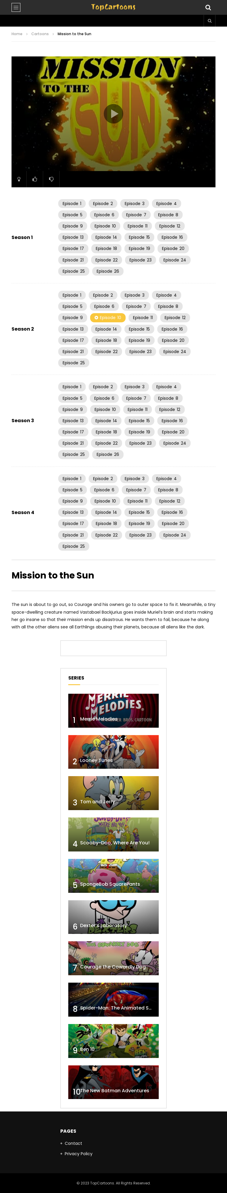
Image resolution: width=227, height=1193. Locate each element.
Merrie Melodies (99, 719)
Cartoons (40, 33)
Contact (73, 1143)
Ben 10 (87, 1049)
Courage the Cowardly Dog (113, 966)
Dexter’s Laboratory (103, 925)
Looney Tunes (96, 760)
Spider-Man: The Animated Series (120, 1008)
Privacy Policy (79, 1154)
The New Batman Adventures (114, 1090)
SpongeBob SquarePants (110, 884)
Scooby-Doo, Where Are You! (115, 842)
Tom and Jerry (97, 801)
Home (17, 33)
